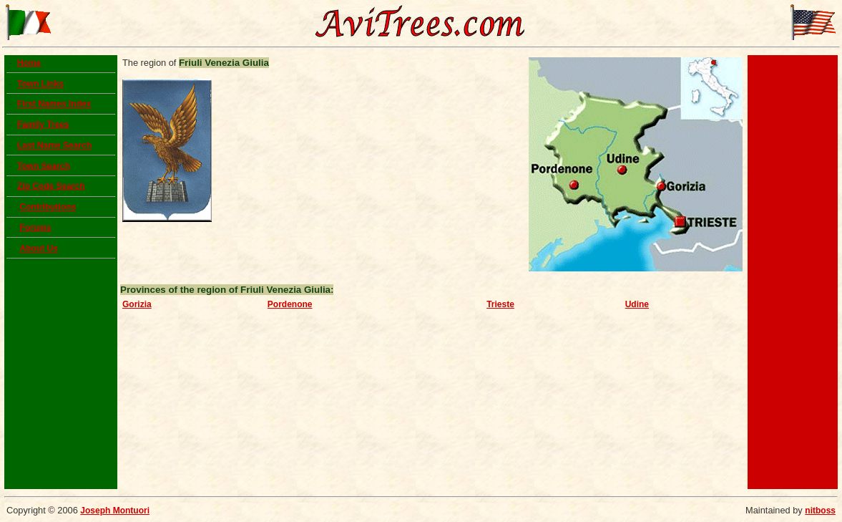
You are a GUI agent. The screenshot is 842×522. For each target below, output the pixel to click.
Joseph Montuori (115, 511)
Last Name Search (54, 145)
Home (29, 63)
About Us (38, 248)
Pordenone (290, 304)
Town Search (43, 166)
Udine (637, 304)
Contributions (47, 207)
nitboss (820, 511)
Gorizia (137, 304)
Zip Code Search (51, 186)
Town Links (40, 84)
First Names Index (54, 104)
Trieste (500, 304)
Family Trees (43, 125)
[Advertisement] (793, 272)
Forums (35, 228)
